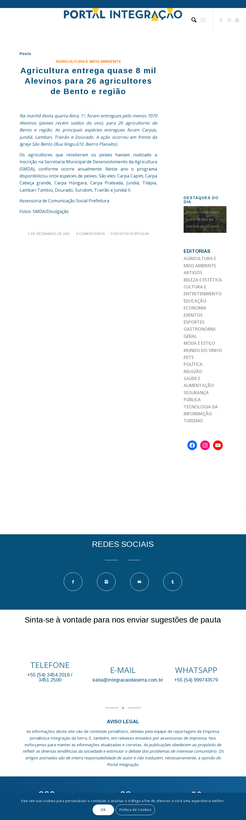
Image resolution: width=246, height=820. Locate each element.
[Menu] (203, 20)
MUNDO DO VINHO (203, 350)
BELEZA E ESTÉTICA (203, 280)
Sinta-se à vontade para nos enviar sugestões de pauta (123, 619)
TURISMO (193, 421)
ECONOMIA (195, 308)
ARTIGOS (193, 273)
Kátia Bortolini (134, 234)
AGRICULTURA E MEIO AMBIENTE (88, 61)
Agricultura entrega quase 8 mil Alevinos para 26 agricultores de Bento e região (88, 81)
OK (103, 809)
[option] (205, 219)
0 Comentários (90, 234)
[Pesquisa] (191, 20)
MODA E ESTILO (199, 343)
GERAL (190, 336)
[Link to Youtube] (237, 20)
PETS (189, 357)
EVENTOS (193, 315)
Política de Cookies (135, 809)
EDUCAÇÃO (195, 301)
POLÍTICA (193, 364)
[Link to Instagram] (229, 20)
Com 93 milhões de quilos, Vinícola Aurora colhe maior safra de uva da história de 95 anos (203, 212)
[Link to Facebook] (221, 20)
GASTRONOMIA (200, 329)
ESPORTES (194, 322)
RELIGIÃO (193, 371)
